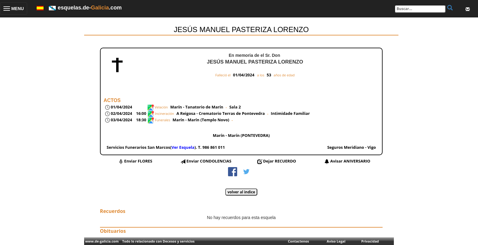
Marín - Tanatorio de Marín (196, 107)
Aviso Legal (336, 241)
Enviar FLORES (138, 161)
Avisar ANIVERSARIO (350, 161)
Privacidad (370, 241)
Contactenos (298, 241)
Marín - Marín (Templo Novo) (201, 119)
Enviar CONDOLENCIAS (209, 161)
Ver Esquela (182, 147)
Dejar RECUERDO (279, 161)
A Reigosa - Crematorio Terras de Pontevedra (221, 113)
